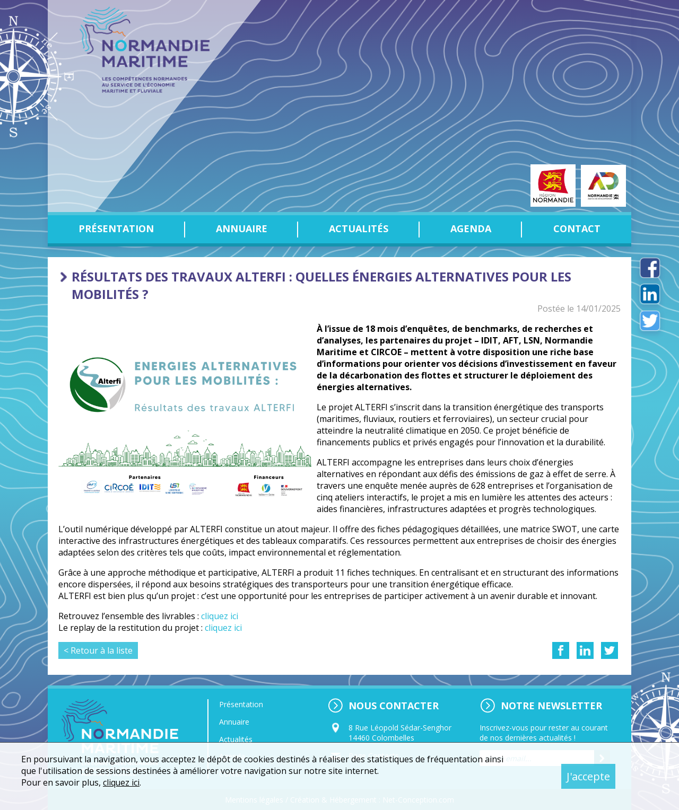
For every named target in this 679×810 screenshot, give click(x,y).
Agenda (470, 228)
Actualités (358, 228)
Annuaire (241, 228)
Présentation (116, 228)
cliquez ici (219, 616)
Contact (576, 228)
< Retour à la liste (98, 650)
